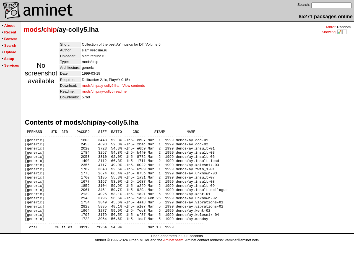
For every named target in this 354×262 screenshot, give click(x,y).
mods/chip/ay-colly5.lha (100, 85)
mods (32, 29)
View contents (134, 85)
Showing (328, 32)
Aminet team (173, 260)
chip (50, 29)
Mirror (330, 27)
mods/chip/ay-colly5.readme (104, 91)
